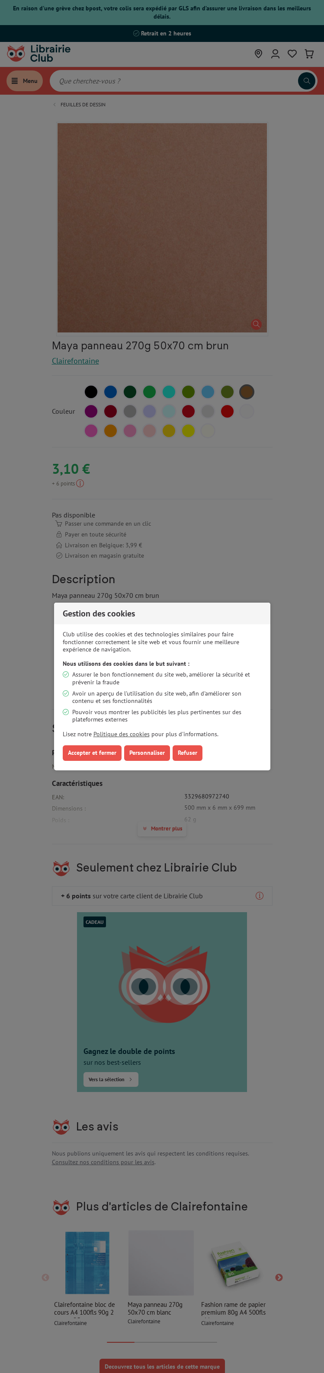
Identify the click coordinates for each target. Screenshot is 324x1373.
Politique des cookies (121, 734)
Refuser (187, 753)
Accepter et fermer (92, 753)
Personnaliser (147, 753)
